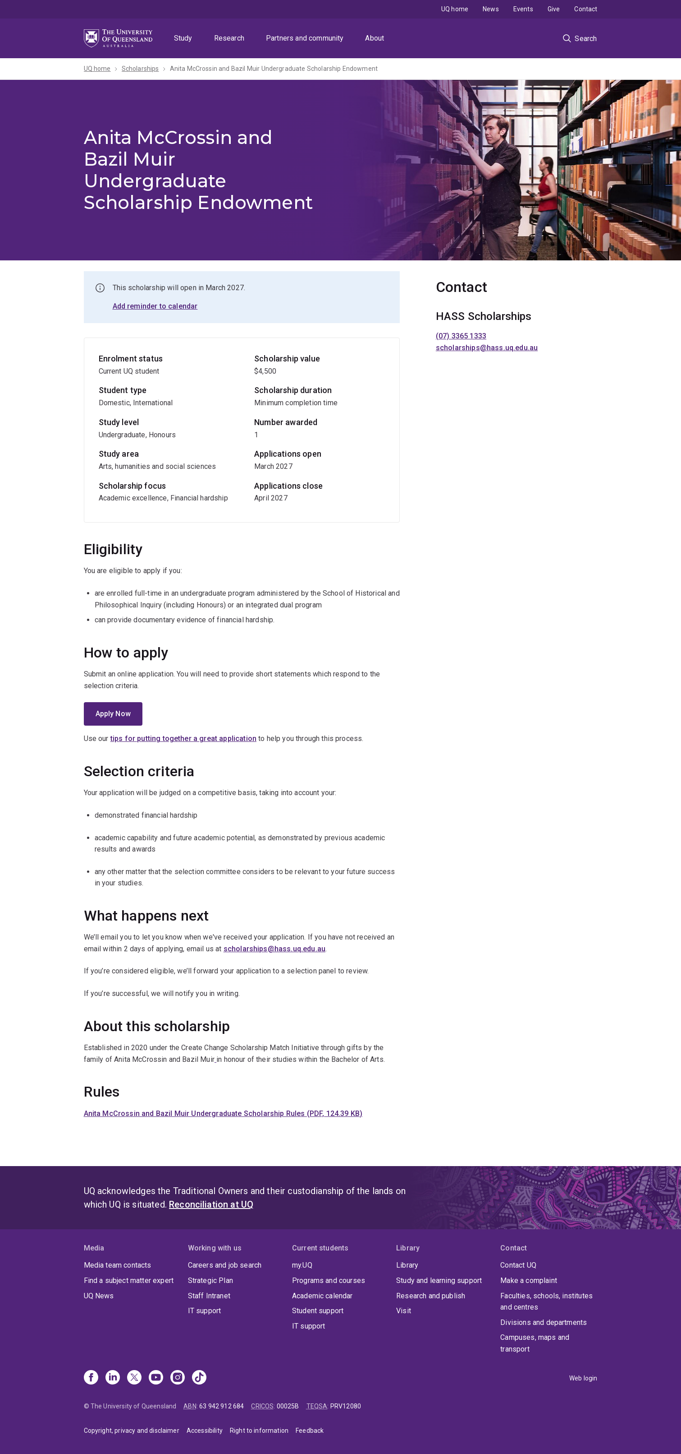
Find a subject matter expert (129, 1280)
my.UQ (302, 1265)
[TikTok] (199, 1378)
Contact (585, 9)
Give (554, 9)
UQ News (99, 1296)
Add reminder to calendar (155, 306)
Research (229, 38)
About (374, 38)
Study (183, 38)
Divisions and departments (543, 1322)
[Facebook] (91, 1378)
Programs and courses (328, 1280)
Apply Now (113, 713)
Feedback (310, 1430)
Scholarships (140, 68)
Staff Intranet (209, 1296)
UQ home (454, 9)
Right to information (259, 1430)
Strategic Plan (210, 1280)
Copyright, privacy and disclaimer (131, 1430)
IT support (204, 1310)
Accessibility (205, 1430)
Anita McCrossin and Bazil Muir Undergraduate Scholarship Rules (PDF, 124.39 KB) (223, 1113)
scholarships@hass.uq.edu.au (274, 949)
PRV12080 (345, 1406)
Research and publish (430, 1296)
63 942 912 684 (221, 1406)
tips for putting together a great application (183, 738)
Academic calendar (322, 1296)
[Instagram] (177, 1378)
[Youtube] (156, 1378)
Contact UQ (518, 1265)
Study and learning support (439, 1280)
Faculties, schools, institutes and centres (546, 1302)
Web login (583, 1378)
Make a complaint (528, 1280)
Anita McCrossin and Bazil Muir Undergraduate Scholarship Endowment (274, 68)
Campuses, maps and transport (534, 1343)
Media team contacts (117, 1265)
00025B (288, 1406)
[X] (134, 1378)
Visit (403, 1310)
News (491, 9)
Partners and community (305, 38)
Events (523, 9)
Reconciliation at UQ (211, 1204)
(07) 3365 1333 (461, 336)
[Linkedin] (112, 1378)
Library (407, 1265)
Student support (317, 1310)
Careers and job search (225, 1265)
